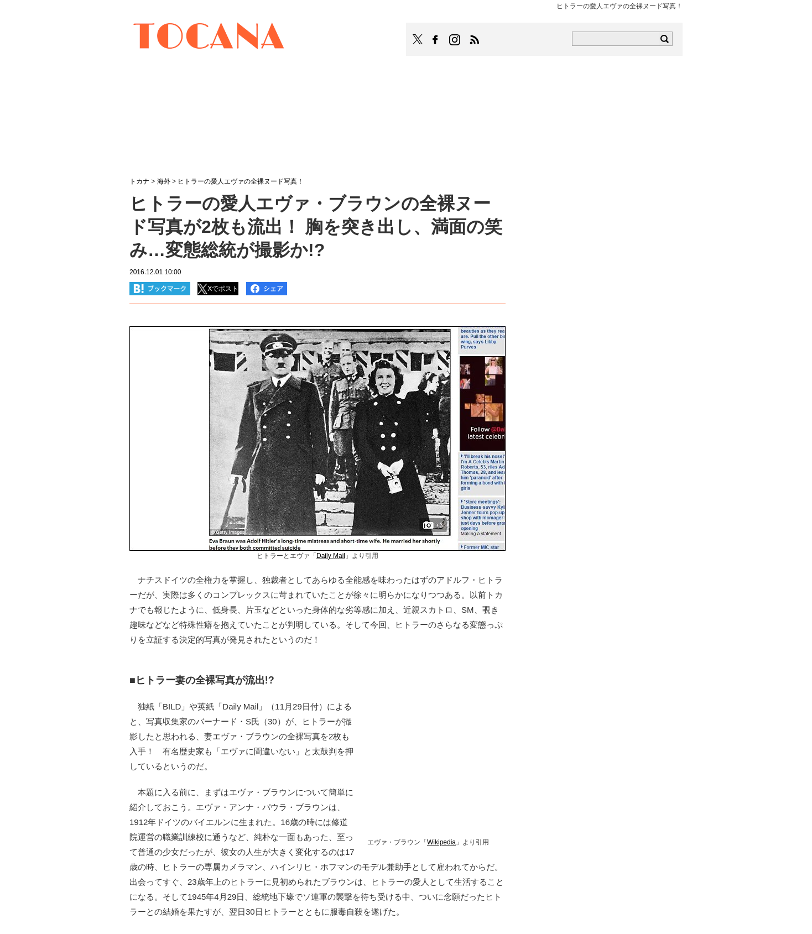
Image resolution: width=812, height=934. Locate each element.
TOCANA (209, 37)
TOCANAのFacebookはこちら (435, 39)
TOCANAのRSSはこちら (475, 39)
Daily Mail (330, 556)
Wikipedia (441, 842)
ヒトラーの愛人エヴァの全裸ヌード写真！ (241, 181)
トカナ (139, 181)
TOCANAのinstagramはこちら (455, 39)
